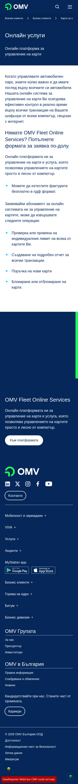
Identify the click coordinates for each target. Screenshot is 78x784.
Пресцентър (13, 646)
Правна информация (19, 672)
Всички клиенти (14, 18)
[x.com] (17, 483)
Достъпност (13, 740)
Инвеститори (13, 652)
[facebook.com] (37, 483)
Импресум (12, 759)
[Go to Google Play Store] (17, 570)
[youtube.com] (48, 483)
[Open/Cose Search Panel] (57, 7)
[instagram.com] (27, 484)
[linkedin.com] (7, 484)
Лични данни (13, 753)
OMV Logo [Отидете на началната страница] (16, 6)
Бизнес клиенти (42, 18)
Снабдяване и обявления (22, 679)
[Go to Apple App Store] (43, 570)
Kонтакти (15, 495)
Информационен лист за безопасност (30, 746)
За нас (9, 639)
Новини (10, 685)
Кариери (14, 711)
